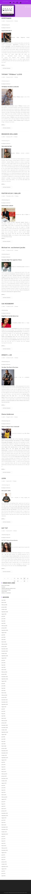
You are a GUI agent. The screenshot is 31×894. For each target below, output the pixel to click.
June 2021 (3, 711)
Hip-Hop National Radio (6, 590)
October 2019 (4, 755)
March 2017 (4, 808)
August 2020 (4, 734)
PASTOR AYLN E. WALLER (11, 193)
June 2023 (3, 662)
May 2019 (3, 766)
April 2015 (3, 843)
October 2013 (4, 864)
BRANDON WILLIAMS (10, 134)
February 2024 (4, 644)
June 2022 (3, 685)
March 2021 (4, 718)
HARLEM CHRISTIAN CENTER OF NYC (9, 588)
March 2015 (4, 845)
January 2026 (4, 607)
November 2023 (5, 651)
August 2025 (4, 614)
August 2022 (4, 681)
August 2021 (4, 706)
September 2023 (5, 655)
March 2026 (4, 602)
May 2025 (3, 621)
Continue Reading (7, 68)
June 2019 (3, 764)
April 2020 (3, 743)
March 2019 (4, 771)
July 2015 (3, 836)
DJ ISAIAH (3, 587)
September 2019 (5, 757)
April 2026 (3, 600)
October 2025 (4, 609)
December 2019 (5, 750)
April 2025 (3, 623)
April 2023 (3, 667)
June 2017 (3, 801)
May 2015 (3, 841)
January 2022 (4, 697)
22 (14, 581)
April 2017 (3, 806)
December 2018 (5, 778)
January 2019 (4, 776)
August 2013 (4, 868)
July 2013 (3, 871)
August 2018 (4, 783)
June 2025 (3, 618)
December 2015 (5, 827)
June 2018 (3, 787)
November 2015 (5, 829)
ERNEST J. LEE (7, 355)
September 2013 (5, 866)
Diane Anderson (8, 414)
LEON (4, 478)
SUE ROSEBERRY (8, 304)
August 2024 (4, 632)
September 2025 (5, 611)
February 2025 (4, 625)
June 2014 (3, 857)
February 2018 (4, 797)
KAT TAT (5, 528)
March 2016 (4, 824)
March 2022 (4, 692)
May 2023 (3, 665)
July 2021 (3, 709)
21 (27, 578)
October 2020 (4, 729)
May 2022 (3, 688)
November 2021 (5, 702)
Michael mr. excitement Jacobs (13, 247)
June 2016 (3, 820)
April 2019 (3, 769)
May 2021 (3, 713)
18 (17, 578)
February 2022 (4, 695)
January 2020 (4, 748)
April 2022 (3, 690)
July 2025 (3, 616)
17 (14, 578)
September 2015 (5, 834)
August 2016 (4, 817)
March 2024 (4, 641)
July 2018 (3, 785)
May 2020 (3, 741)
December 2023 (5, 648)
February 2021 (4, 720)
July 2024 (3, 634)
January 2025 (4, 627)
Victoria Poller (4, 591)
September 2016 (5, 815)
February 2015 (4, 848)
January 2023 (4, 674)
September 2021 (5, 704)
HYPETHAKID (6, 18)
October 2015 (4, 831)
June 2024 (3, 637)
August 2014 (4, 852)
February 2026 (4, 604)
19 (21, 578)
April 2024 (3, 639)
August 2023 (4, 658)
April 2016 (3, 822)
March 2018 (4, 794)
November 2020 (5, 727)
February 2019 (4, 773)
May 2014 (3, 859)
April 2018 (3, 792)
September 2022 (5, 678)
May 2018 (3, 790)
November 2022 (5, 676)
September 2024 (5, 630)
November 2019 (5, 753)
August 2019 (4, 760)
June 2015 (3, 838)
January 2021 (4, 722)
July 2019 (3, 762)
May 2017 (3, 804)
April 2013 (3, 875)
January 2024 (4, 646)
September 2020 (5, 732)
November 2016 (5, 813)
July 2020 (3, 736)
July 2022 (3, 683)
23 (17, 581)
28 (24, 581)
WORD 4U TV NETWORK (6, 592)
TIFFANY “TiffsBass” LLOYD (12, 74)
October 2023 (4, 653)
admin (4, 21)
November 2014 (5, 850)
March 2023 (4, 669)
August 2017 (4, 799)
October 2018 (4, 780)
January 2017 (4, 810)
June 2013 (3, 873)
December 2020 (5, 725)
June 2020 (3, 739)
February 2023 (4, 672)
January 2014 (4, 861)
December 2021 (5, 699)
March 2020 (4, 746)
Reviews (16, 21)
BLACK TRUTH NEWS (5, 585)
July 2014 (3, 854)
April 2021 (3, 715)
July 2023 (3, 660)
